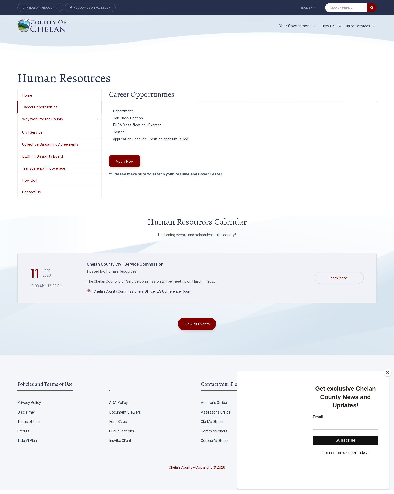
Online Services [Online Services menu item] (360, 25)
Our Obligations (121, 434)
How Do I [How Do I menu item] (331, 25)
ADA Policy (118, 405)
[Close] (387, 400)
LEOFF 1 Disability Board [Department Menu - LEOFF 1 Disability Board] (42, 159)
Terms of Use (28, 425)
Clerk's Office (212, 425)
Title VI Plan (27, 443)
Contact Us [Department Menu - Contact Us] (31, 195)
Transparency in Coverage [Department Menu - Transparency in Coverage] (43, 171)
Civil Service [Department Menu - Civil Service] (32, 135)
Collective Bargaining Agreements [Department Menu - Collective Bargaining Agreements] (50, 147)
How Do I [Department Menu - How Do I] (29, 183)
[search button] (372, 7)
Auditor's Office (214, 405)
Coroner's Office (214, 443)
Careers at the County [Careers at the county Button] (40, 7)
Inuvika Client (120, 443)
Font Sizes (118, 425)
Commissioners (214, 434)
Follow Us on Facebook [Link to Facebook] (90, 7)
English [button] (307, 7)
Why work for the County (42, 122)
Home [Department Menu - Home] (27, 98)
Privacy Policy (29, 405)
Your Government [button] (297, 25)
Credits (23, 434)
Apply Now (125, 164)
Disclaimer (26, 415)
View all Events (197, 327)
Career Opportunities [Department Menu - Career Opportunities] (40, 110)
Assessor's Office (215, 415)
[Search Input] (346, 7)
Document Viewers (125, 415)
